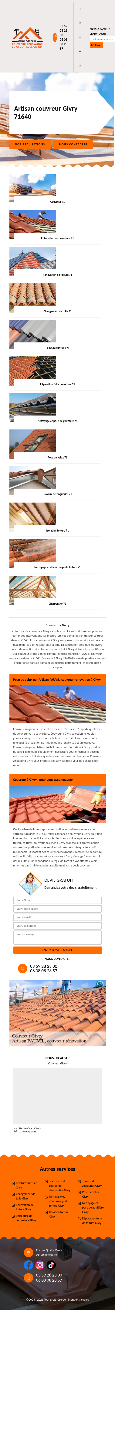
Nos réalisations (30, 144)
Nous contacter (73, 144)
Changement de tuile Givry (26, 1196)
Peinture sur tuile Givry (26, 1185)
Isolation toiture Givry (59, 1214)
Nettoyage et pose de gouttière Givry (93, 1207)
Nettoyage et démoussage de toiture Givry (58, 1201)
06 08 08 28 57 (63, 44)
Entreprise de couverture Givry (26, 1218)
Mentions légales (78, 1299)
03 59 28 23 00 (63, 30)
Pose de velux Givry (90, 1194)
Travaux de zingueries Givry (92, 1183)
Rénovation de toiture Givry (25, 1207)
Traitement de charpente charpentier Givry (59, 1185)
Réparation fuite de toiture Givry (92, 1221)
